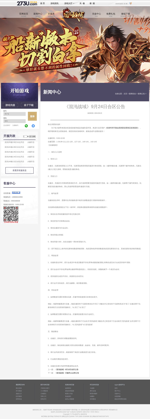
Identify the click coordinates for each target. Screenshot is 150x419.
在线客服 (117, 396)
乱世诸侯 (19, 396)
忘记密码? (6, 125)
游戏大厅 (68, 3)
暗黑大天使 (69, 393)
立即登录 (32, 116)
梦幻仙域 (93, 391)
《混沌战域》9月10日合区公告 (66, 369)
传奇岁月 (43, 399)
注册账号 (15, 125)
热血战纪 (68, 396)
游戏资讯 (54, 3)
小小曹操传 (44, 391)
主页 (125, 94)
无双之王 (43, 396)
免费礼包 (110, 15)
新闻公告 (141, 94)
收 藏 (126, 3)
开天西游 (19, 391)
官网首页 (23, 15)
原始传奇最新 (69, 391)
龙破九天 (19, 393)
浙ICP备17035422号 (54, 416)
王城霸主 (43, 393)
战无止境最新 (69, 399)
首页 (42, 3)
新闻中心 (37, 15)
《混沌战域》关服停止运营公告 (67, 373)
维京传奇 (19, 388)
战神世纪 (68, 388)
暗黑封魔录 (93, 393)
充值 (82, 3)
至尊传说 (19, 399)
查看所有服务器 (19, 170)
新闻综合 (132, 94)
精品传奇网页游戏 (120, 399)
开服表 (51, 15)
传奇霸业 (93, 399)
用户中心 (117, 391)
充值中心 (96, 15)
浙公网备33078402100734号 (99, 416)
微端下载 (125, 15)
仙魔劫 (92, 396)
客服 (92, 3)
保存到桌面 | (120, 3)
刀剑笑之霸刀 (44, 388)
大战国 (92, 388)
